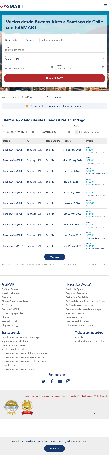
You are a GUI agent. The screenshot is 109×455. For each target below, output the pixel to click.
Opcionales (7, 305)
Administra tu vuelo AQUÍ (79, 325)
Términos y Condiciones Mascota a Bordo (23, 357)
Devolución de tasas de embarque (83, 309)
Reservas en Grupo (75, 317)
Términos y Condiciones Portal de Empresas (24, 361)
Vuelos (16, 97)
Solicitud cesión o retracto (79, 305)
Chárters (6, 317)
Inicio (4, 97)
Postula (79, 337)
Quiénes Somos (10, 289)
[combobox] (18, 131)
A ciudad (35, 396)
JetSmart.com (79, 441)
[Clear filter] (33, 132)
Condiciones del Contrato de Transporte (22, 337)
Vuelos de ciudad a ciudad (50, 396)
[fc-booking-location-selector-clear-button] (103, 58)
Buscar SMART (54, 78)
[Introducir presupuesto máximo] (92, 131)
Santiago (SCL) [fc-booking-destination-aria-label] (12, 59)
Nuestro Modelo (10, 293)
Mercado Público (10, 321)
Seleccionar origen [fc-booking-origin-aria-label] (14, 49)
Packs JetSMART (10, 309)
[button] (30, 40)
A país (27, 396)
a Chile (28, 97)
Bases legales (8, 365)
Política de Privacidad (13, 349)
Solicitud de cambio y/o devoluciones (85, 301)
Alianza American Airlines (15, 301)
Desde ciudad (87, 396)
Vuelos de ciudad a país (70, 396)
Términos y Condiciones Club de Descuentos (25, 353)
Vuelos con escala (75, 313)
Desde (7, 47)
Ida (6, 66)
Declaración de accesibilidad (90, 341)
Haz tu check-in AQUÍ (77, 321)
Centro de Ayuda (74, 289)
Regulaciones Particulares (15, 341)
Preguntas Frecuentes (77, 293)
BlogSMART (10, 325)
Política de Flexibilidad (77, 297)
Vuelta (59, 66)
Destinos (6, 297)
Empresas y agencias (12, 313)
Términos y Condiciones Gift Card (19, 369)
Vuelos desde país (100, 396)
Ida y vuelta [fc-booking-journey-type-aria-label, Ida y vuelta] (11, 40)
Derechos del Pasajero (13, 345)
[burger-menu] (105, 5)
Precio (76, 126)
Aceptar (54, 448)
